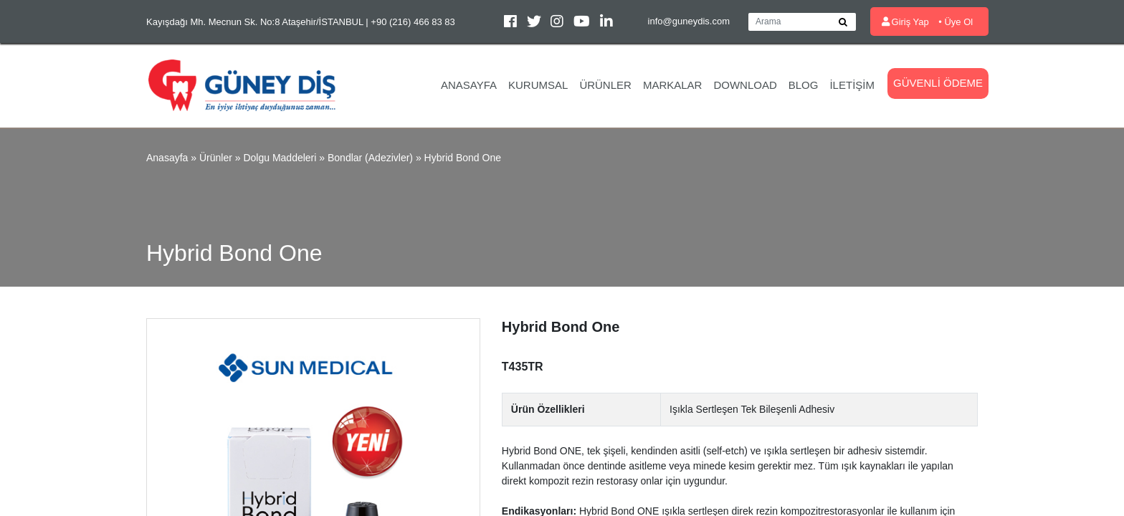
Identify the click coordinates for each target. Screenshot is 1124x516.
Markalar (672, 85)
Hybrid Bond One (462, 157)
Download (744, 85)
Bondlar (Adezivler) (370, 157)
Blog (804, 85)
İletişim (852, 85)
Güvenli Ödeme (938, 83)
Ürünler (605, 85)
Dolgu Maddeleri (279, 157)
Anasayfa (469, 85)
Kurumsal (538, 85)
